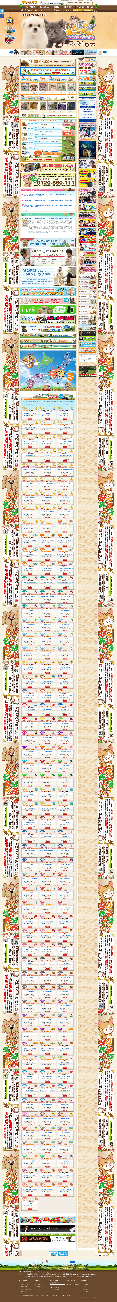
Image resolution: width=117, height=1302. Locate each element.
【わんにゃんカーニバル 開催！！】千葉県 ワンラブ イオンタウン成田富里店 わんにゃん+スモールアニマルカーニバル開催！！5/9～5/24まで (48, 195)
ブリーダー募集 (55, 1289)
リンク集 (93, 1297)
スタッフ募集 (85, 1291)
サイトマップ (73, 1297)
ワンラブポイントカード (57, 1287)
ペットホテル (39, 1284)
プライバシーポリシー (84, 1297)
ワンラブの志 (85, 1284)
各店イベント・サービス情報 (73, 1284)
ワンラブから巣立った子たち (27, 1289)
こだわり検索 (23, 1291)
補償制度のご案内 (40, 1286)
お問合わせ (38, 1287)
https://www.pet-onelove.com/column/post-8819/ (39, 232)
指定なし (42, 131)
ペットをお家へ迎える (25, 1287)
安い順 (48, 141)
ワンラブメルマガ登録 (56, 1285)
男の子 (47, 131)
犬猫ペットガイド (24, 1284)
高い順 (52, 141)
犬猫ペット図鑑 (24, 1286)
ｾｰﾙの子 (58, 141)
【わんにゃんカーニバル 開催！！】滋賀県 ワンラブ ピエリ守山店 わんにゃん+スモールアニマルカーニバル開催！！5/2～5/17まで (48, 206)
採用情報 (84, 1286)
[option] (58, 30)
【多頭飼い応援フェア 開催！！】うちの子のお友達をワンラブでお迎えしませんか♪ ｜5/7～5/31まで (48, 200)
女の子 (51, 131)
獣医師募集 (85, 1289)
